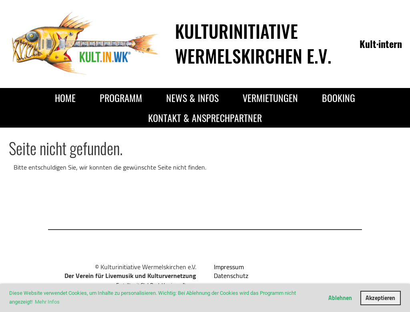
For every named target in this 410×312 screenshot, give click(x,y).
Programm (121, 97)
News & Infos (192, 97)
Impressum (229, 267)
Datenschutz (231, 276)
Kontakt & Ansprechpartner (205, 117)
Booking (338, 97)
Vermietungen (270, 97)
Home (65, 97)
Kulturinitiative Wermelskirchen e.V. (253, 43)
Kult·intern (381, 43)
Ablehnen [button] (340, 297)
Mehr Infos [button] (47, 302)
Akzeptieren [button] (380, 297)
